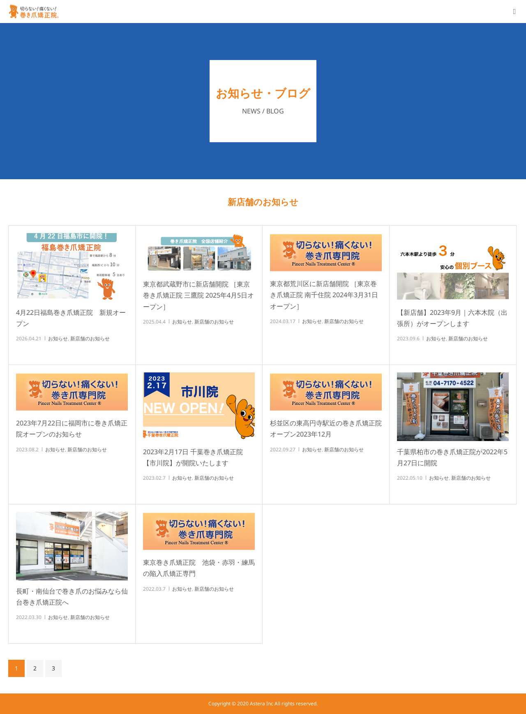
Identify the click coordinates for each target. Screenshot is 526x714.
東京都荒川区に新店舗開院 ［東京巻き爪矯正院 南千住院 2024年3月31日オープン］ (324, 294)
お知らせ (58, 338)
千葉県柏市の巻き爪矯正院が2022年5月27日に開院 (452, 457)
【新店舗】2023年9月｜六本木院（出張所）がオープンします (452, 318)
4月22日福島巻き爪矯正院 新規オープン (71, 318)
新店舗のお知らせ (90, 338)
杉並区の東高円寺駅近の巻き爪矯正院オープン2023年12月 (326, 428)
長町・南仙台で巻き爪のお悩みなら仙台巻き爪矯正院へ (72, 597)
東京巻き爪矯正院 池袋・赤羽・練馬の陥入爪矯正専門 (199, 568)
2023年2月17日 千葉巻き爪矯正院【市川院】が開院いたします (193, 457)
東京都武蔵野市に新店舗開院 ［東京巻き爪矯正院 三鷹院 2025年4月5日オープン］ (198, 295)
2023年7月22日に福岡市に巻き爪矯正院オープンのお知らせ (71, 428)
